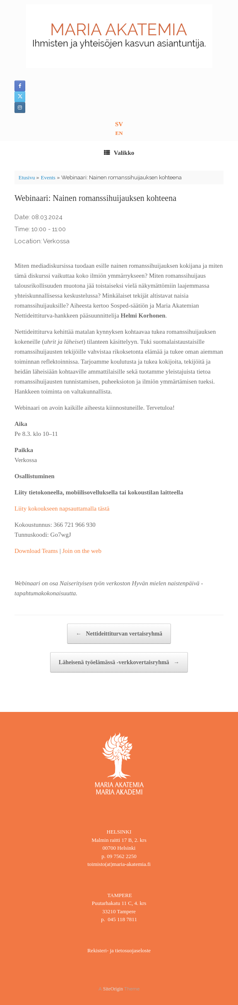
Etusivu (27, 177)
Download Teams (36, 551)
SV (119, 124)
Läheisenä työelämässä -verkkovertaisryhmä (119, 662)
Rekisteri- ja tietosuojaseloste (119, 950)
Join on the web (81, 551)
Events (48, 177)
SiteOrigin (113, 988)
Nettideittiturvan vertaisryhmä (119, 633)
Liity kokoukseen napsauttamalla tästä (62, 508)
